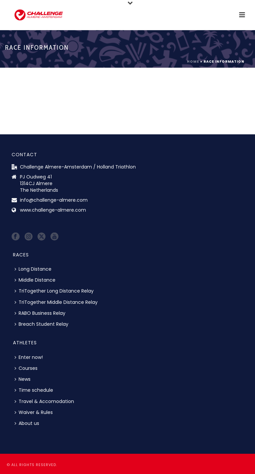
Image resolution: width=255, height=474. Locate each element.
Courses (26, 368)
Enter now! (29, 357)
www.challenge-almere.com (53, 210)
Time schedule (34, 390)
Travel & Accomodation (44, 401)
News (23, 379)
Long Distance (33, 269)
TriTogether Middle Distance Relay (56, 302)
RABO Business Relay (40, 313)
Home (193, 61)
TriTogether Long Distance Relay (54, 291)
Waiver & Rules (34, 412)
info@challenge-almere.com (54, 200)
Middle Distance (35, 280)
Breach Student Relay (41, 324)
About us (27, 423)
